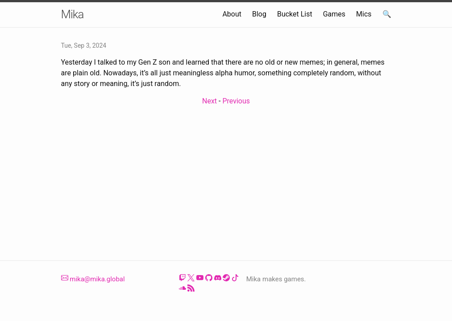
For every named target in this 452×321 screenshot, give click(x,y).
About (231, 14)
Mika (72, 14)
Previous (236, 101)
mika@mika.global (93, 279)
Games (334, 14)
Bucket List (294, 14)
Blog (259, 14)
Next (209, 101)
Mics (364, 14)
